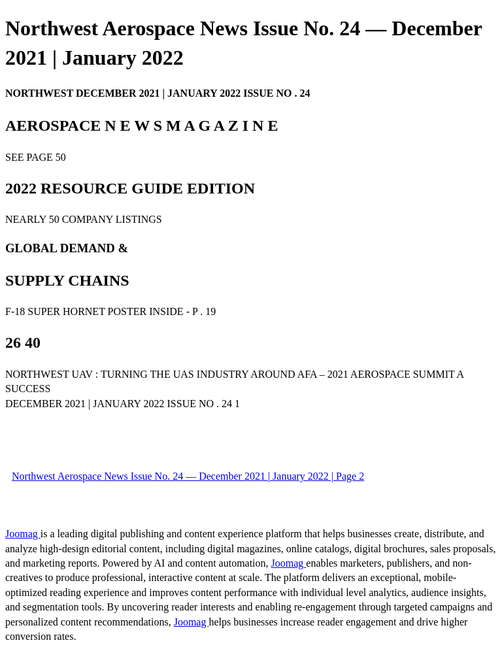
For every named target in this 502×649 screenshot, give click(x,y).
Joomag (23, 533)
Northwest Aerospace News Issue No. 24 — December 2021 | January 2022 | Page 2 (188, 476)
